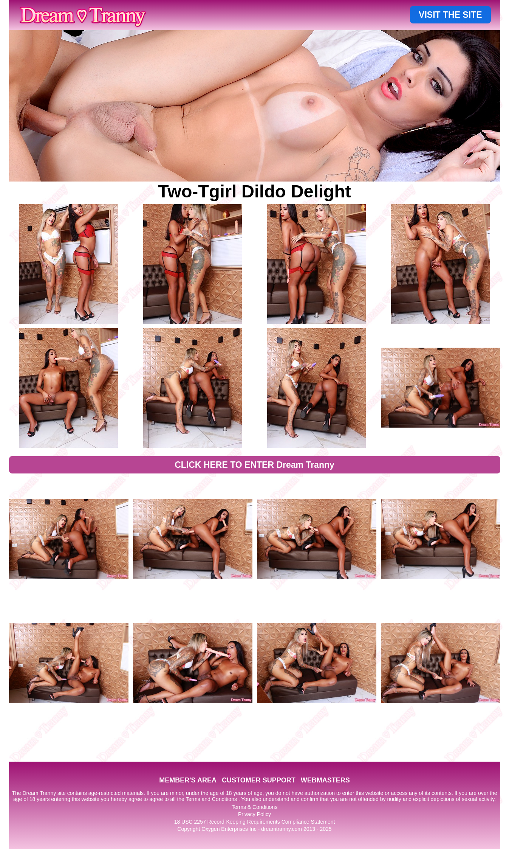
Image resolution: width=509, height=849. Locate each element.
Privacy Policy (254, 814)
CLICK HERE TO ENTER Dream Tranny (254, 465)
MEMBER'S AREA (188, 780)
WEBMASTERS (325, 780)
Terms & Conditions (254, 807)
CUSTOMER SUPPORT (258, 780)
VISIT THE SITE (450, 15)
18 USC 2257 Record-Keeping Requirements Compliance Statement (254, 822)
